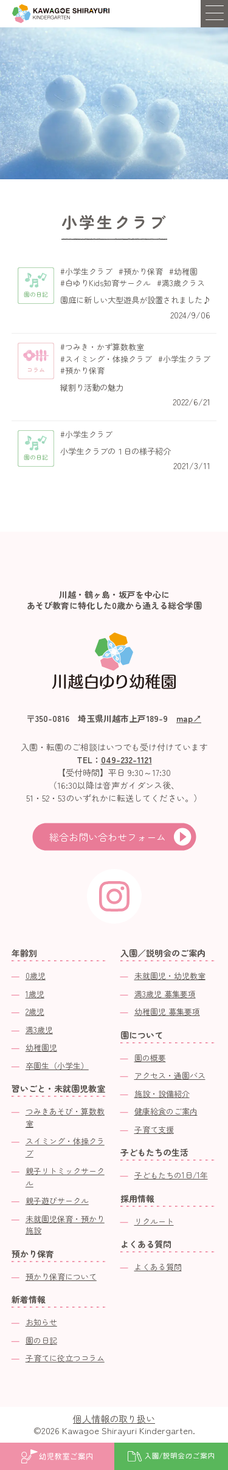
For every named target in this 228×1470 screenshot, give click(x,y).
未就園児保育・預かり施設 (65, 1225)
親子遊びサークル (57, 1200)
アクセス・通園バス (170, 1075)
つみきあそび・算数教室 (65, 1117)
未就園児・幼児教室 (170, 975)
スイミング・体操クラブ (108, 359)
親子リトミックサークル (65, 1177)
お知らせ (41, 1322)
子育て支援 (154, 1129)
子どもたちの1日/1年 (171, 1175)
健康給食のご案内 (166, 1111)
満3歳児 (39, 1030)
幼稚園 (186, 271)
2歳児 (35, 1011)
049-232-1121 (126, 760)
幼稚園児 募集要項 (167, 1011)
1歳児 (35, 994)
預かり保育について (61, 1276)
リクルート (154, 1221)
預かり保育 (143, 271)
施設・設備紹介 (162, 1093)
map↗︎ (188, 718)
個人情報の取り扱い (114, 1418)
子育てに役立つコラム (65, 1358)
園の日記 (41, 1340)
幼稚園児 (41, 1047)
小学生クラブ (88, 271)
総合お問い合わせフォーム (107, 836)
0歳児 (36, 975)
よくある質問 (158, 1267)
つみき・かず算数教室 (104, 347)
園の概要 (150, 1057)
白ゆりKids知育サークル (108, 283)
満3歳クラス (183, 283)
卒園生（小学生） (57, 1065)
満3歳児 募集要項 (165, 994)
